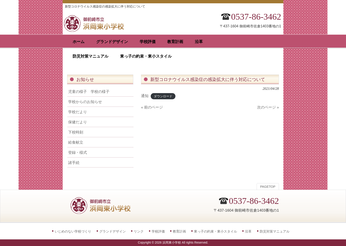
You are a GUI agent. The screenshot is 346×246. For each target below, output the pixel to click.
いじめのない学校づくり (73, 231)
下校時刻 (75, 132)
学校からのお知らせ (85, 102)
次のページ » (268, 107)
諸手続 (73, 162)
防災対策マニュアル (275, 231)
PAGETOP (267, 186)
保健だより (77, 122)
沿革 (248, 231)
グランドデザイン (112, 231)
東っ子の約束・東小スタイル (215, 231)
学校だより (77, 112)
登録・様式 (77, 152)
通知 (145, 96)
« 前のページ (152, 107)
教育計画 (179, 231)
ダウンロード (163, 96)
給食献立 (75, 142)
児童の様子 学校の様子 (88, 91)
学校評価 (158, 231)
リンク (139, 231)
